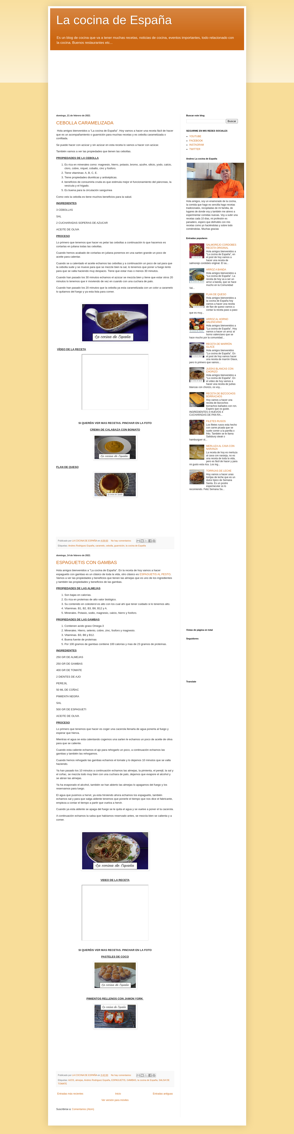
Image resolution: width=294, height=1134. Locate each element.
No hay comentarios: (121, 540)
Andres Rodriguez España (81, 545)
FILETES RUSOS (216, 421)
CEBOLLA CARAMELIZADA (85, 122)
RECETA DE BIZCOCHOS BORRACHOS (220, 395)
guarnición (119, 545)
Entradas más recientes (70, 1093)
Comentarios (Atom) (83, 1109)
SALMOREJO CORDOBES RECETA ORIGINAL (221, 246)
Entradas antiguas (163, 1093)
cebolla (109, 545)
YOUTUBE (195, 136)
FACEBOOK (196, 140)
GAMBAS (131, 1080)
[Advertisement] (147, 79)
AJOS (71, 1080)
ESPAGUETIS (118, 1080)
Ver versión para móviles (115, 1100)
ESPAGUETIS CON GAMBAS (86, 562)
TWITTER (194, 149)
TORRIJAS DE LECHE (218, 470)
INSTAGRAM (196, 144)
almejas (79, 1080)
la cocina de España (136, 545)
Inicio (118, 1093)
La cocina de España (114, 20)
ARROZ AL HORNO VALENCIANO (217, 321)
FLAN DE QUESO (216, 294)
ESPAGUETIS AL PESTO (154, 574)
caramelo (100, 545)
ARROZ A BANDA (216, 269)
